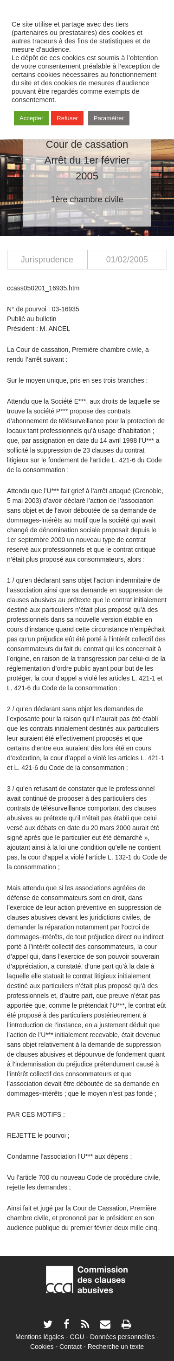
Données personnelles (122, 1336)
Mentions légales (39, 1336)
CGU (77, 1336)
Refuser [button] (67, 118)
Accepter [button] (31, 118)
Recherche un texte (116, 1346)
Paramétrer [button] (109, 118)
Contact (70, 1346)
